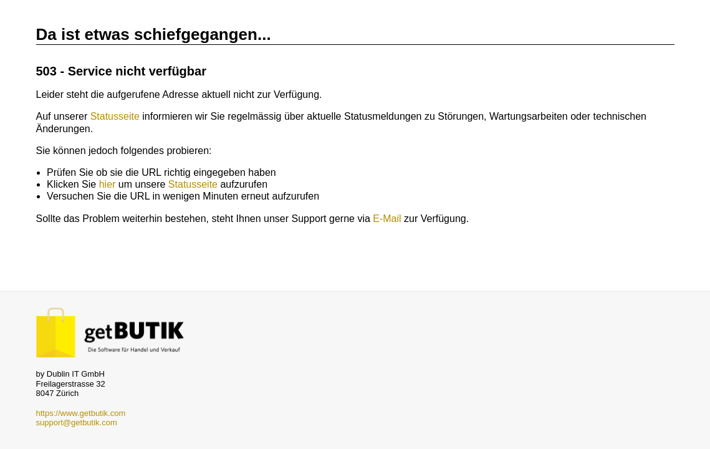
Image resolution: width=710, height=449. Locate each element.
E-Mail (387, 218)
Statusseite (115, 116)
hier (107, 184)
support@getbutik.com (76, 422)
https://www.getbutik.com (81, 413)
